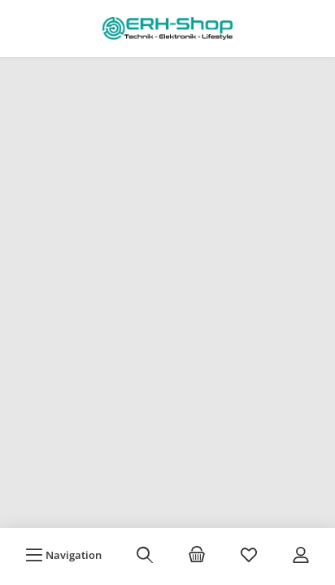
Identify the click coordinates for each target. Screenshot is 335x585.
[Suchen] (144, 554)
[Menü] (63, 554)
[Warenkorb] (196, 554)
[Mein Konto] (300, 554)
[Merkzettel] (248, 554)
